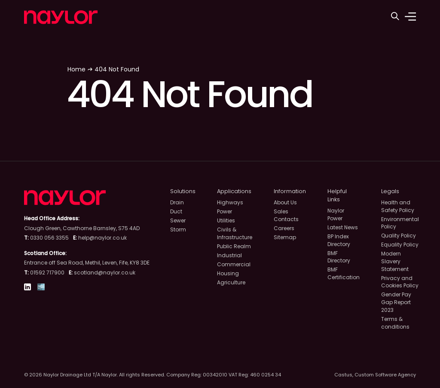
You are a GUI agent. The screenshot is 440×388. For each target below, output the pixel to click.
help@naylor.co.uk (102, 237)
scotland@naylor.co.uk (104, 272)
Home (76, 69)
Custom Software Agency (385, 374)
